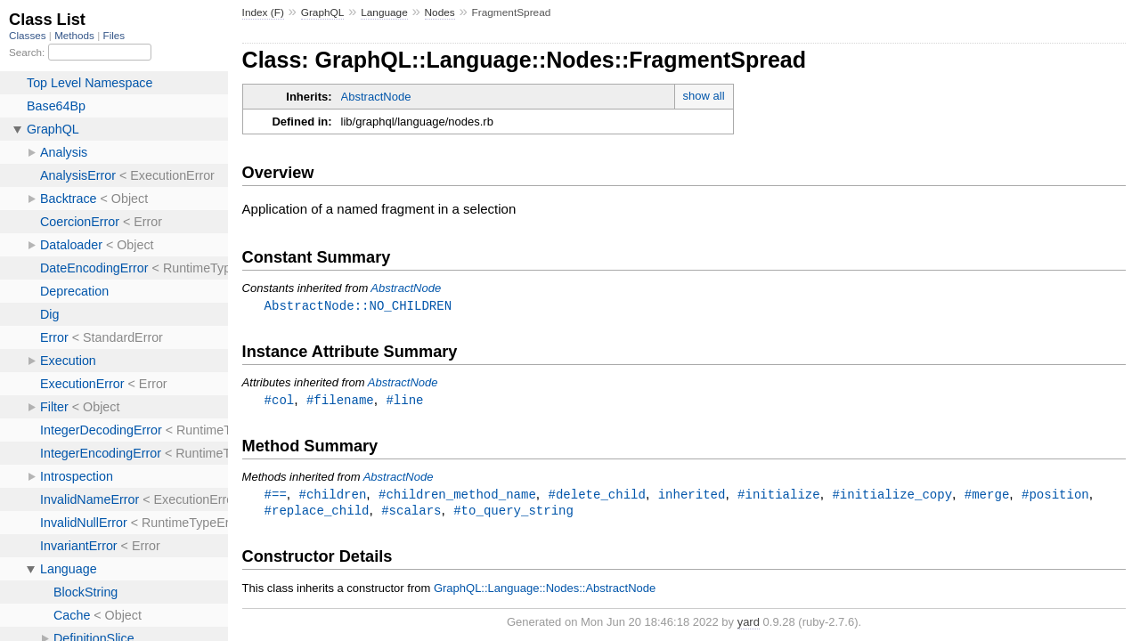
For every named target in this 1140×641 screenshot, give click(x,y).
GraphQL (323, 12)
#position (1055, 496)
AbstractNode (376, 96)
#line (404, 401)
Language (384, 12)
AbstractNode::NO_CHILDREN (358, 305)
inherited (692, 496)
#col (280, 401)
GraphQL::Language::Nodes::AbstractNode (545, 591)
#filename (340, 401)
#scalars (411, 513)
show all (704, 95)
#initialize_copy (892, 496)
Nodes (440, 12)
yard (748, 625)
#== (276, 496)
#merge (987, 496)
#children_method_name (457, 496)
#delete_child (596, 496)
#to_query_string (513, 513)
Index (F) (263, 12)
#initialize (778, 496)
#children (333, 496)
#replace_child (317, 513)
